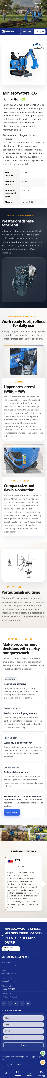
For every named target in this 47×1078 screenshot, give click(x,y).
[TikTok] (16, 1003)
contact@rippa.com (9, 973)
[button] (26, 31)
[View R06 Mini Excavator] (23, 833)
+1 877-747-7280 (8, 989)
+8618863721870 (9, 966)
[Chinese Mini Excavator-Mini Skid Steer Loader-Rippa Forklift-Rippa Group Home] (8, 31)
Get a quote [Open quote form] (40, 32)
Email (29, 1073)
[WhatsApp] (42, 1053)
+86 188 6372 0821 (9, 997)
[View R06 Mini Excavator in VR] (38, 46)
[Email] (42, 1062)
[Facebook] (4, 1003)
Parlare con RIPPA (8, 949)
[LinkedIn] (28, 1003)
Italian (5, 5)
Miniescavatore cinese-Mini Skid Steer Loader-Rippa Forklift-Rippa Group (23, 935)
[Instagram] (22, 1003)
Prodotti (17, 1073)
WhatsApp (41, 1073)
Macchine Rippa (29, 1057)
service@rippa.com (9, 981)
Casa (6, 1073)
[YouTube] (10, 1003)
